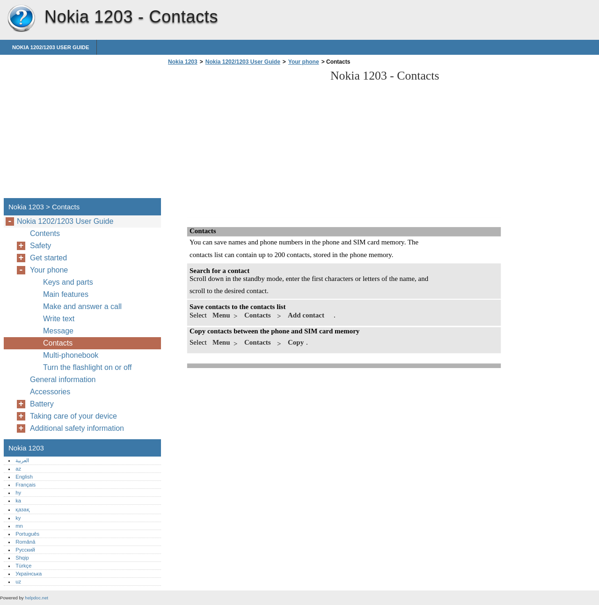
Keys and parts (68, 282)
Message (58, 331)
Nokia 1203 (21, 19)
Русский (25, 550)
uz (18, 581)
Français (25, 484)
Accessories (50, 392)
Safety (40, 246)
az (18, 469)
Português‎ (27, 534)
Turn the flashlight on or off (87, 367)
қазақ (22, 509)
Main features (65, 294)
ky (18, 518)
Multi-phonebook (70, 355)
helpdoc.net (36, 597)
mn (19, 526)
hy (18, 492)
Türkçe (23, 565)
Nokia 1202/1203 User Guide (50, 47)
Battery (42, 404)
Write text (58, 319)
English (24, 477)
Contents (45, 233)
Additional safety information (77, 428)
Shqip (22, 558)
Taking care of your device (73, 416)
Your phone (303, 62)
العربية (22, 460)
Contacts (58, 343)
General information (63, 380)
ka (18, 500)
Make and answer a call (82, 306)
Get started (48, 258)
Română (25, 542)
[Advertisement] (244, 134)
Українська (28, 573)
